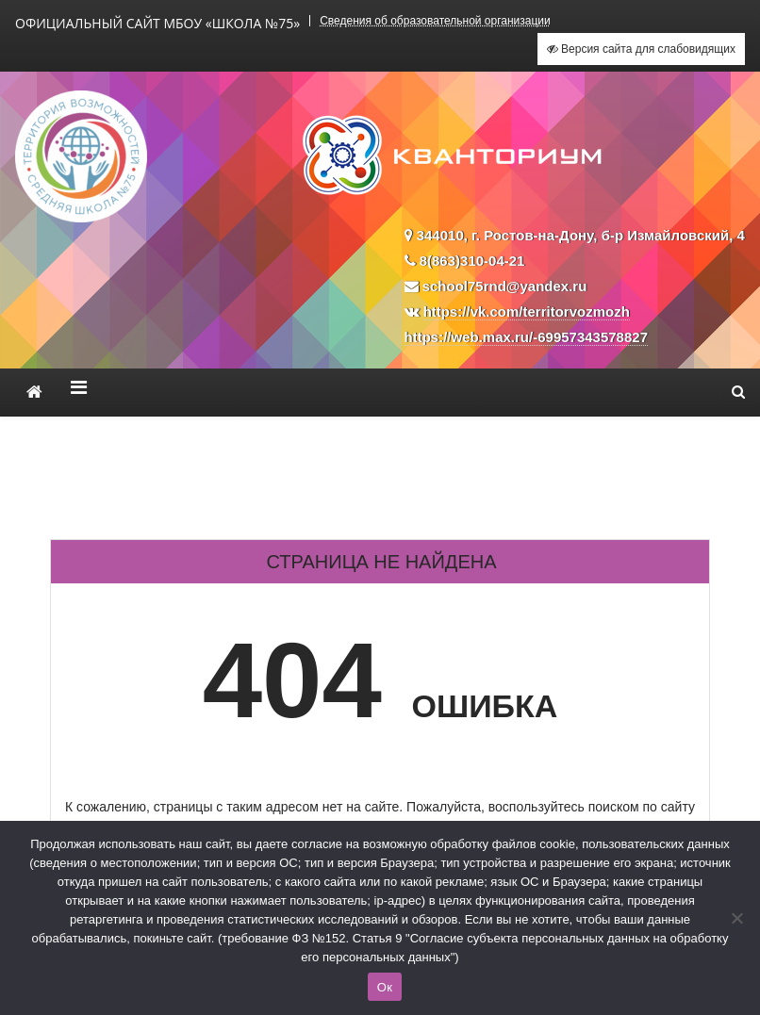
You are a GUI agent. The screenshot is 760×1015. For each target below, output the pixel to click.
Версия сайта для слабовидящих (641, 49)
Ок (384, 987)
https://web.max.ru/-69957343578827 (526, 337)
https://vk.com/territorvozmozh (526, 311)
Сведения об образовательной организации (435, 20)
